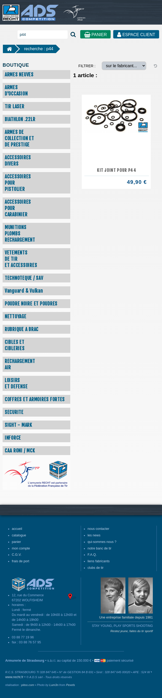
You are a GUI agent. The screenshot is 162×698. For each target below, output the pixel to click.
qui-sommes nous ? (102, 542)
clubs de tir (96, 568)
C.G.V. (16, 555)
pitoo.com (27, 684)
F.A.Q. (92, 555)
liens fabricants (99, 561)
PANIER (95, 34)
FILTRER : (86, 66)
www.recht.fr (14, 677)
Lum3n (53, 684)
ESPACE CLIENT (136, 34)
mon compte (21, 548)
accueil (17, 529)
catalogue (19, 535)
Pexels (70, 684)
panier (16, 542)
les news (94, 535)
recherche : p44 (38, 49)
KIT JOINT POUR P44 (116, 170)
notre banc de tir (99, 548)
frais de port (20, 561)
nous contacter (98, 529)
